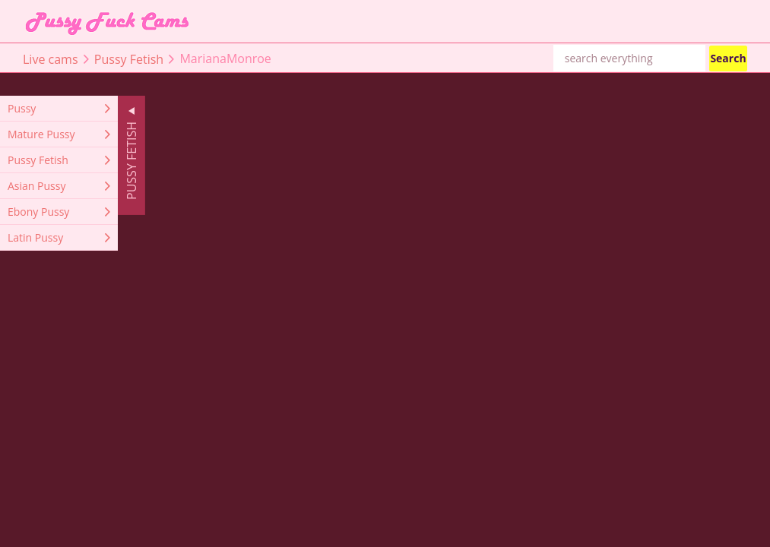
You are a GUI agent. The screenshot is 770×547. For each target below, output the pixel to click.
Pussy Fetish (128, 58)
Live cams (50, 58)
